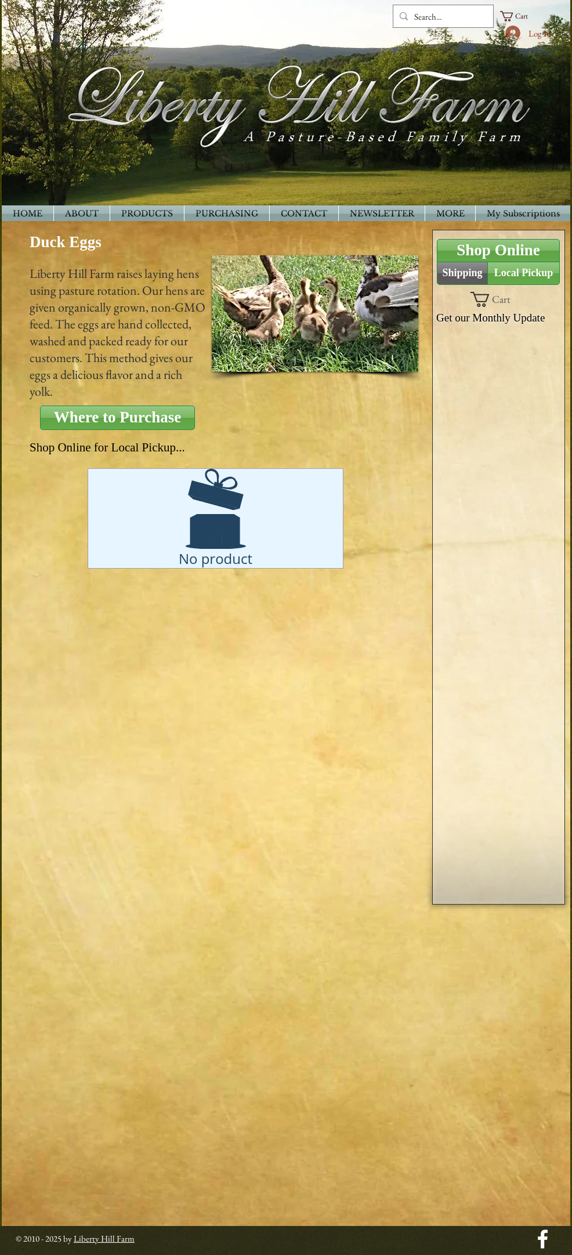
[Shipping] (462, 273)
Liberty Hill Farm (104, 1238)
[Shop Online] (498, 250)
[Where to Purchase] (117, 418)
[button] (519, 16)
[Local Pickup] (523, 273)
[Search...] (441, 16)
